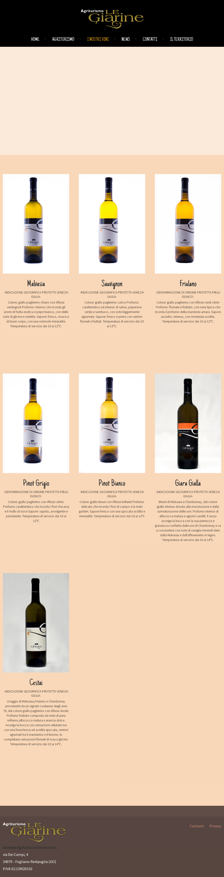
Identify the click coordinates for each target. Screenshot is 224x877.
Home (35, 40)
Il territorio (181, 40)
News (126, 40)
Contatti (150, 40)
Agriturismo (63, 40)
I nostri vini (98, 40)
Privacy (215, 826)
